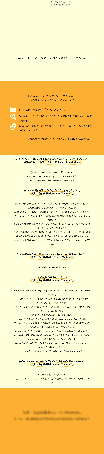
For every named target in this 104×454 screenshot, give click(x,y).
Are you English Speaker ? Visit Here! (62, 5)
